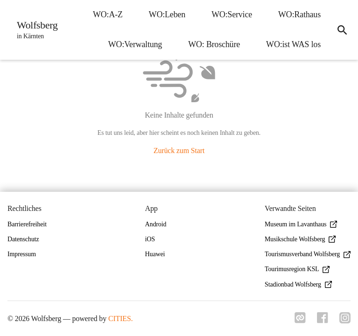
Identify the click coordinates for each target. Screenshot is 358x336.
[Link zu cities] (300, 320)
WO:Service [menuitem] (232, 14)
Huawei (155, 254)
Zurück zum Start (178, 150)
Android (155, 224)
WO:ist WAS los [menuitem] (293, 44)
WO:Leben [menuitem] (167, 14)
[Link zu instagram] (345, 320)
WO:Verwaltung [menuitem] (135, 44)
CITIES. (120, 318)
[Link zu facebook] (322, 320)
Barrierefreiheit (27, 224)
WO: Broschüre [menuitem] (214, 44)
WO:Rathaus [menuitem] (299, 14)
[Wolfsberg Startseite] (34, 30)
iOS (150, 239)
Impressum (21, 254)
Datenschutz (23, 239)
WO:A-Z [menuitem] (108, 14)
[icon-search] (342, 30)
